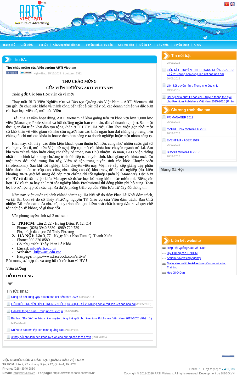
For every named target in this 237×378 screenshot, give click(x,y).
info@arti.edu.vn (43, 248)
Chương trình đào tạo (67, 44)
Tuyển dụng (181, 44)
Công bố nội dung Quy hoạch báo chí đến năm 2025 (44, 297)
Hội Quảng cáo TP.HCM (182, 253)
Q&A (197, 44)
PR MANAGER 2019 (180, 117)
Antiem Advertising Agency (184, 258)
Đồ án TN (145, 44)
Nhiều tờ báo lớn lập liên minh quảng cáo (37, 330)
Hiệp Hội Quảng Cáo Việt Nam (186, 248)
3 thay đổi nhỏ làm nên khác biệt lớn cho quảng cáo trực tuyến (51, 337)
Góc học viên (126, 44)
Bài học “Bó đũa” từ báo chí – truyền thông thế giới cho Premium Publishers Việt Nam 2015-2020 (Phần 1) (81, 318)
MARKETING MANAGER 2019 (186, 129)
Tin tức (44, 44)
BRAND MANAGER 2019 (183, 152)
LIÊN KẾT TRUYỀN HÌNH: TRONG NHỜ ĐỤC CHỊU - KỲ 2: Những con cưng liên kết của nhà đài (73, 304)
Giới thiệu (27, 44)
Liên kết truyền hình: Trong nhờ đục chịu (37, 311)
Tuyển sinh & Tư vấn (99, 44)
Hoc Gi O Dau (176, 272)
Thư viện (163, 44)
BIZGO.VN (228, 373)
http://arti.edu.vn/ (47, 252)
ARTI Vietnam (163, 373)
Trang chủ (8, 44)
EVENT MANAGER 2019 (183, 140)
